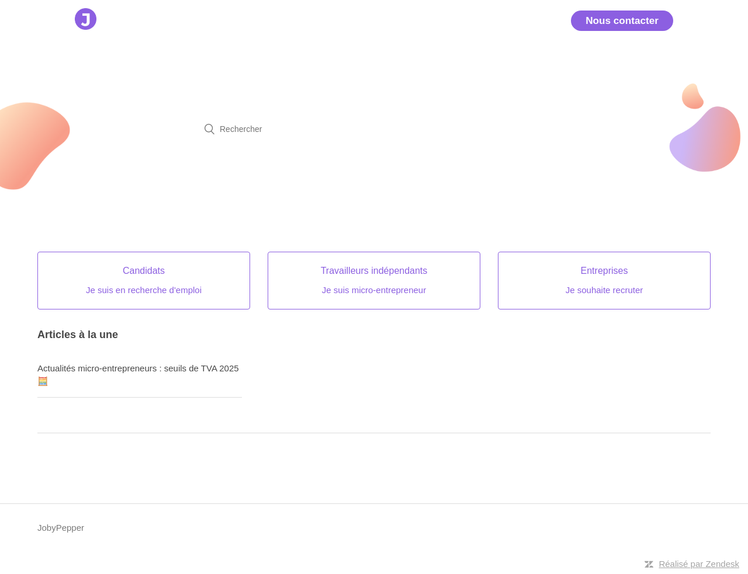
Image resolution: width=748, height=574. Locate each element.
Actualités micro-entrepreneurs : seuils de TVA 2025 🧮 (138, 375)
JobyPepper (60, 528)
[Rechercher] (374, 129)
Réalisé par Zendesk (699, 564)
